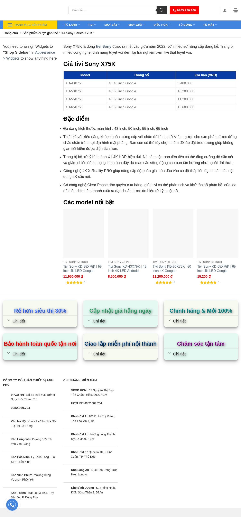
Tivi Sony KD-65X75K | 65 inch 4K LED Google (216, 269)
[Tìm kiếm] (162, 10)
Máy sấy (112, 25)
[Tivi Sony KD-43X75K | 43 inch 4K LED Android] (128, 233)
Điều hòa (162, 25)
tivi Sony (103, 46)
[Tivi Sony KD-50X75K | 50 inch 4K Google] (173, 233)
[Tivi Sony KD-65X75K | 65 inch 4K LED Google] (217, 233)
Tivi (92, 25)
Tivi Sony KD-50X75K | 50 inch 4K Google (172, 269)
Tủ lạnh (72, 25)
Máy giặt (137, 25)
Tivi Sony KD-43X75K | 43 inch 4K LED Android (127, 269)
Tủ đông (187, 25)
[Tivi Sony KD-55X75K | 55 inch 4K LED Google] (83, 233)
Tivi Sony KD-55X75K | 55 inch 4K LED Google (82, 269)
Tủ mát (210, 25)
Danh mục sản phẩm (27, 24)
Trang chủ (10, 33)
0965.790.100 (184, 10)
